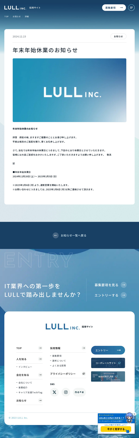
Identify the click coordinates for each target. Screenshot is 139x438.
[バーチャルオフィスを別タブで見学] (116, 423)
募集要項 (56, 355)
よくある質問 (59, 365)
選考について (59, 360)
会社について (25, 382)
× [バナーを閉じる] (134, 414)
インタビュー (25, 366)
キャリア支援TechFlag (30, 392)
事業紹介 (23, 387)
